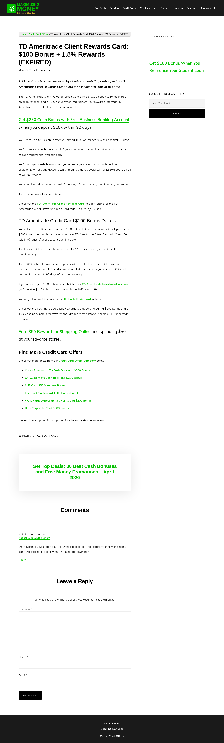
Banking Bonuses (112, 729)
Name (23, 657)
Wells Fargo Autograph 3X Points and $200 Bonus (58, 400)
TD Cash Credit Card (77, 299)
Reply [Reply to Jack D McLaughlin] (22, 559)
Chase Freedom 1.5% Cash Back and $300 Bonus (57, 370)
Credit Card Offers (38, 34)
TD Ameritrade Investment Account (105, 284)
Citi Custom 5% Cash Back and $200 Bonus (53, 378)
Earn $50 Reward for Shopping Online (54, 331)
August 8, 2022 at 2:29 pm (34, 537)
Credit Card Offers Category (77, 360)
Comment (26, 609)
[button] (215, 8)
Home (23, 34)
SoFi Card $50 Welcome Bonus (45, 385)
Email (23, 675)
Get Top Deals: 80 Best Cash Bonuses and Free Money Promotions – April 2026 (75, 472)
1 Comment (44, 70)
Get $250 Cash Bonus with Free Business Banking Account (74, 119)
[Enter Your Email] (177, 103)
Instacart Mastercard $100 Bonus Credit (51, 393)
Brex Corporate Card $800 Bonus (47, 408)
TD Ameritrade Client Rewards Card (61, 203)
